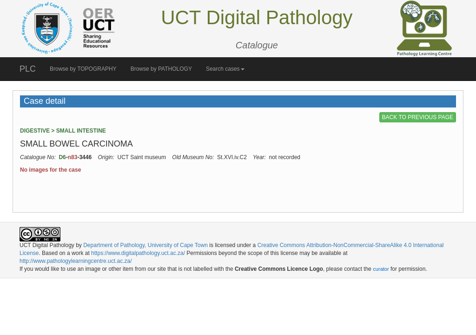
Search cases (225, 69)
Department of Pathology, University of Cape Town (145, 245)
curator (381, 269)
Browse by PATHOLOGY (161, 69)
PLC (28, 69)
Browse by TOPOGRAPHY (83, 69)
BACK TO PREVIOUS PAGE (417, 117)
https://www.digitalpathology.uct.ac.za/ (138, 253)
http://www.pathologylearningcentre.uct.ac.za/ (76, 261)
